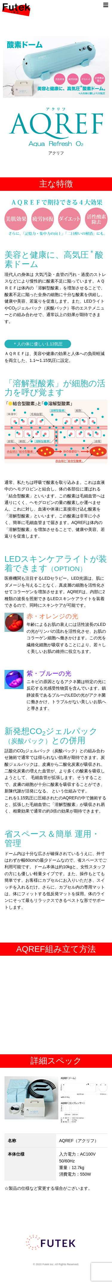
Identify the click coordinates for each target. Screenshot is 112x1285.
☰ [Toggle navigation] (105, 5)
